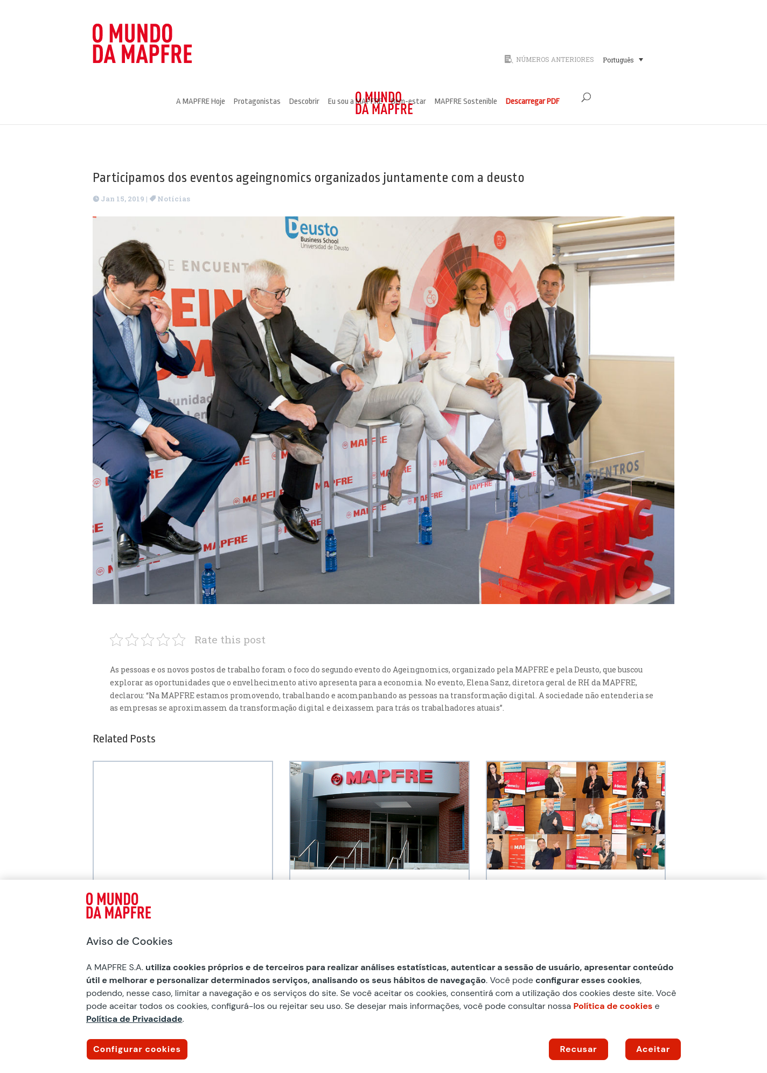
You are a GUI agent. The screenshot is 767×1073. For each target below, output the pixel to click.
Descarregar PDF (533, 102)
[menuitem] (623, 59)
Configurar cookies (137, 1049)
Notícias (173, 199)
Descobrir (304, 102)
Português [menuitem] (618, 59)
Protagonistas (257, 102)
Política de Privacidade (134, 1019)
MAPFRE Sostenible (466, 102)
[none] (635, 59)
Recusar (578, 1049)
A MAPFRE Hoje (200, 102)
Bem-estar (408, 102)
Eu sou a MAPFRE (355, 102)
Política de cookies (613, 1006)
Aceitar (653, 1049)
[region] (383, 976)
